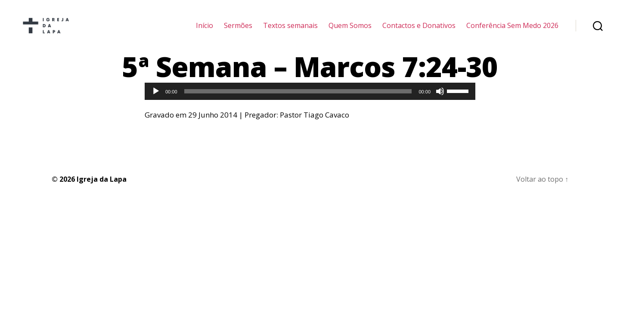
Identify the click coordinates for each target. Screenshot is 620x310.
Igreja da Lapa (102, 190)
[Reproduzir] (156, 103)
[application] (310, 103)
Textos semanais (290, 31)
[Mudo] (440, 103)
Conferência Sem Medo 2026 (512, 31)
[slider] (298, 103)
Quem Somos (350, 31)
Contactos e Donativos (419, 31)
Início (204, 31)
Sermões (238, 31)
